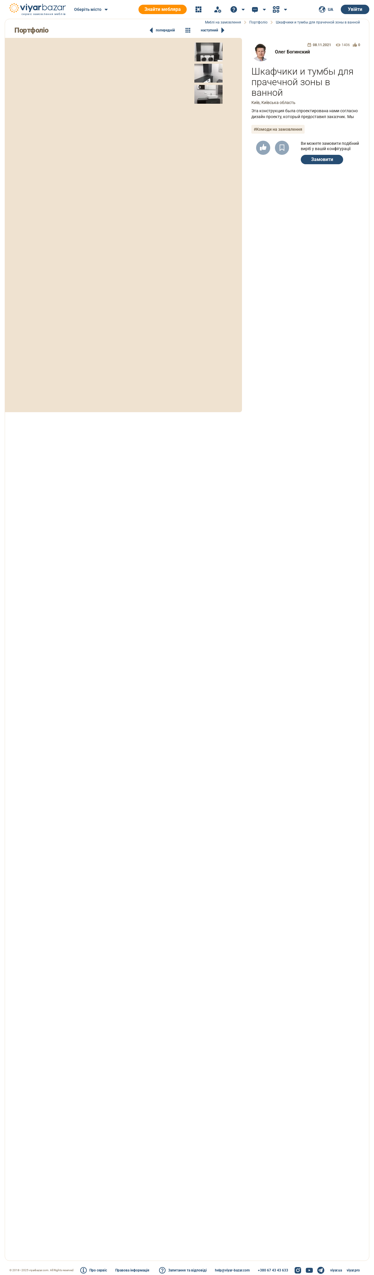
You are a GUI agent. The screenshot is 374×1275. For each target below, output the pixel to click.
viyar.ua (336, 1270)
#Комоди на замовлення (278, 129)
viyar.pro (353, 1270)
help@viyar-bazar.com (232, 1270)
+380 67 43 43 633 (273, 1270)
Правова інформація (132, 1270)
